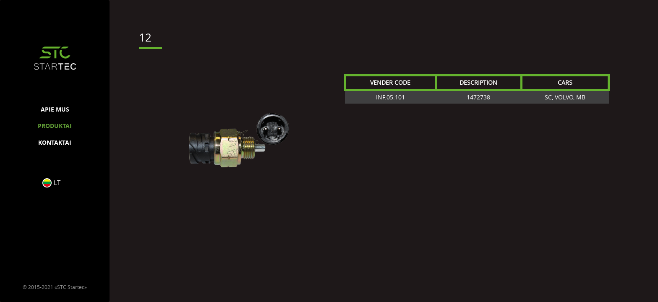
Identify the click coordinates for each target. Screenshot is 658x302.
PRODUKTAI (55, 126)
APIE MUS (55, 109)
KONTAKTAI (54, 142)
